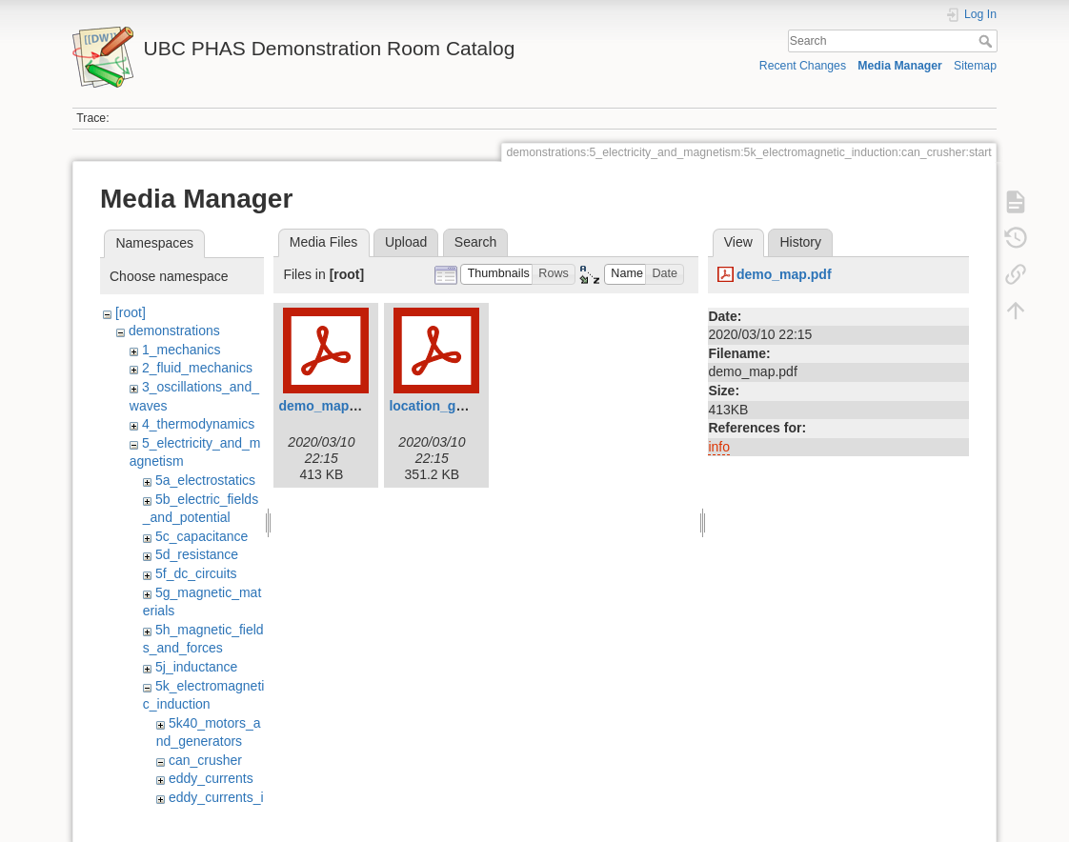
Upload (406, 242)
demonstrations (174, 330)
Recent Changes (802, 65)
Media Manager (899, 65)
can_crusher (205, 760)
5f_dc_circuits (196, 573)
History (800, 242)
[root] (130, 312)
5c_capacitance (201, 536)
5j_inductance (196, 666)
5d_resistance (196, 554)
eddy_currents (211, 778)
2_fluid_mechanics (197, 367)
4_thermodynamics (198, 423)
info (719, 446)
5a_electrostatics (205, 480)
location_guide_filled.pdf (467, 405)
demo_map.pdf (325, 405)
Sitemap (975, 65)
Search (987, 41)
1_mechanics (181, 349)
